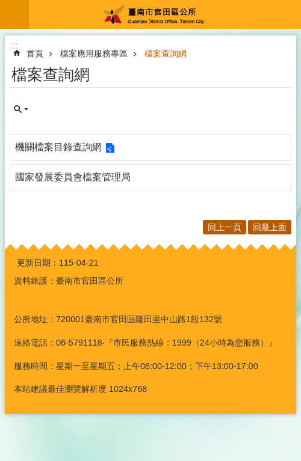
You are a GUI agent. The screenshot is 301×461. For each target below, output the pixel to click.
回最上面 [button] (270, 227)
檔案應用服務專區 (94, 53)
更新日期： (38, 262)
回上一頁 (224, 227)
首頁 (34, 53)
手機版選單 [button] (14, 14)
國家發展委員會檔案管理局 (73, 177)
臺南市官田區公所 (165, 14)
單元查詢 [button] (21, 109)
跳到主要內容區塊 (6, 6)
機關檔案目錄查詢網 (58, 147)
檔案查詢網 (165, 53)
